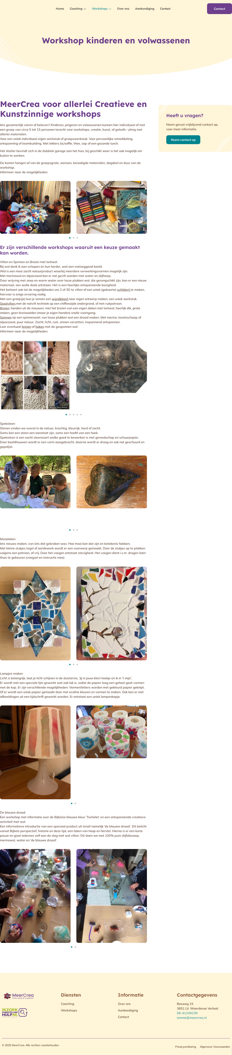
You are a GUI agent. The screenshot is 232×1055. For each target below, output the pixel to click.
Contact (165, 8)
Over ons (123, 8)
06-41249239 (187, 1013)
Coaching (78, 8)
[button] (70, 238)
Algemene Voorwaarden (215, 1046)
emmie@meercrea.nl (192, 1018)
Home (60, 8)
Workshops (101, 8)
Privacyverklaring (185, 1046)
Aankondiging (144, 8)
